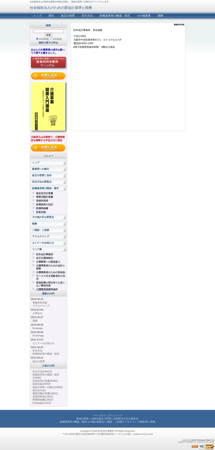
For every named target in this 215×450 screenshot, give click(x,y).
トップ (37, 15)
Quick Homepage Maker (201, 440)
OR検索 (56, 39)
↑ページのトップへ (103, 415)
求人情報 (150, 421)
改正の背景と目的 (41, 175)
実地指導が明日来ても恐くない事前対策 (50, 284)
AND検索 (42, 39)
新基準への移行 (40, 169)
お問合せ (37, 313)
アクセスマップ (40, 236)
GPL (207, 442)
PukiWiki (189, 442)
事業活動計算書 (44, 196)
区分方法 (87, 15)
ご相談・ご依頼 (40, 230)
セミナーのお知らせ (43, 242)
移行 (51, 15)
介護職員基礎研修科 (47, 289)
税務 (160, 15)
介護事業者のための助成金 (50, 272)
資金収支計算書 (44, 193)
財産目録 (41, 212)
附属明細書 (42, 208)
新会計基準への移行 (48, 387)
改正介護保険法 (44, 258)
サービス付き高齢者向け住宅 (50, 277)
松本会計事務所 (44, 254)
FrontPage (38, 335)
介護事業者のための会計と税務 (50, 267)
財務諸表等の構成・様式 (115, 15)
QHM (212, 442)
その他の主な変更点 (43, 217)
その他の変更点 (95, 421)
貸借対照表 (42, 200)
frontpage (38, 328)
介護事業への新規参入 (48, 261)
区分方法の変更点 (41, 181)
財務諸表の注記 (44, 204)
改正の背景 (68, 15)
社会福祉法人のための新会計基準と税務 (61, 7)
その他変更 (144, 15)
